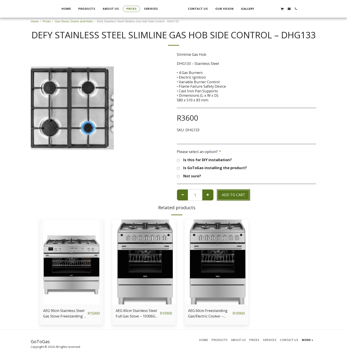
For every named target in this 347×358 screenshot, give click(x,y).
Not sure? (189, 176)
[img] (71, 262)
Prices (47, 21)
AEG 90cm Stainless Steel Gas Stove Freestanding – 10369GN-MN (64, 313)
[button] (285, 8)
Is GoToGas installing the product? (212, 168)
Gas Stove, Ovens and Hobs (74, 21)
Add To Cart (233, 194)
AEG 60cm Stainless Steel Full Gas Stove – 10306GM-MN (137, 313)
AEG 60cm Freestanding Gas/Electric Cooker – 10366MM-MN (208, 313)
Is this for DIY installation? (204, 160)
